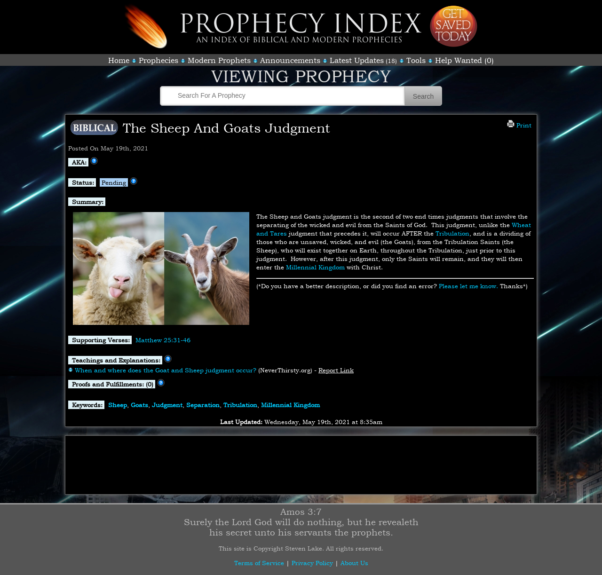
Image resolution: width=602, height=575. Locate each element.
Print (519, 125)
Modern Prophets (219, 60)
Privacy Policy (312, 563)
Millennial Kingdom (315, 267)
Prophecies (158, 60)
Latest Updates (357, 60)
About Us (354, 563)
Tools (416, 60)
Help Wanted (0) (464, 60)
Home (118, 60)
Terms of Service (259, 563)
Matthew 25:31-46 (162, 340)
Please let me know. (468, 286)
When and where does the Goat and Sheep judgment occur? (165, 370)
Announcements (290, 60)
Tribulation (452, 233)
